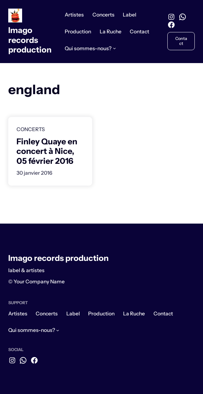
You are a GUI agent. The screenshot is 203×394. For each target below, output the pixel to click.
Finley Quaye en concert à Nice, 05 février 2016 (47, 151)
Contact (181, 41)
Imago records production (29, 39)
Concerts (31, 129)
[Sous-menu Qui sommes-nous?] (114, 48)
